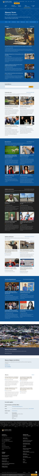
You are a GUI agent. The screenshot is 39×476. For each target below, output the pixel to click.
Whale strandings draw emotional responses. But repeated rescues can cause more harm (26, 268)
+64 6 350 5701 (10, 441)
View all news (32, 26)
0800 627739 (7, 440)
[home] (7, 2)
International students (21, 1)
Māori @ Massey (16, 1)
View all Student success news (29, 189)
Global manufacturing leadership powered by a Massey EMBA (11, 222)
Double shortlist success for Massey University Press (26, 311)
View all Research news (30, 141)
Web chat (3, 443)
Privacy (29, 472)
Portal (28, 1)
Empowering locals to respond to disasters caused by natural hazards (26, 175)
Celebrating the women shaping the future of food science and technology (11, 311)
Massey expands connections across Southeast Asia (14, 73)
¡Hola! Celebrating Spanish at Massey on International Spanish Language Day (27, 250)
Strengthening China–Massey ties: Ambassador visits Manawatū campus (11, 126)
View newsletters (8, 366)
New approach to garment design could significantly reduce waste (12, 175)
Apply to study (17, 3)
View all (33, 374)
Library (26, 1)
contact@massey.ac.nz (7, 439)
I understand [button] (34, 474)
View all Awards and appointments (28, 279)
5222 (4, 442)
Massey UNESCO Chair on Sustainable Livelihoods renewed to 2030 (27, 292)
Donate (3, 449)
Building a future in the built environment (10, 203)
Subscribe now (7, 364)
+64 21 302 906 (31, 408)
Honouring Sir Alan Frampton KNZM (26, 125)
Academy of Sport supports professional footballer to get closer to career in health (27, 222)
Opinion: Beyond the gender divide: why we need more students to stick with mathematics (11, 251)
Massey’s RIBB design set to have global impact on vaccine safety (27, 155)
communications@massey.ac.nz (17, 406)
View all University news (30, 92)
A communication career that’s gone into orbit (26, 203)
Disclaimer (24, 472)
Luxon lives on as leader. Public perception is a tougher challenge (11, 268)
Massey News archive (8, 353)
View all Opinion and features (29, 236)
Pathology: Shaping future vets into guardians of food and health (14, 55)
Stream (31, 1)
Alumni (34, 1)
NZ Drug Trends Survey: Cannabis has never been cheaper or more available (18, 46)
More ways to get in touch (5, 446)
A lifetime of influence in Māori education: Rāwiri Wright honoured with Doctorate (13, 65)
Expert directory (14, 410)
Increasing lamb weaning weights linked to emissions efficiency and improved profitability (11, 156)
